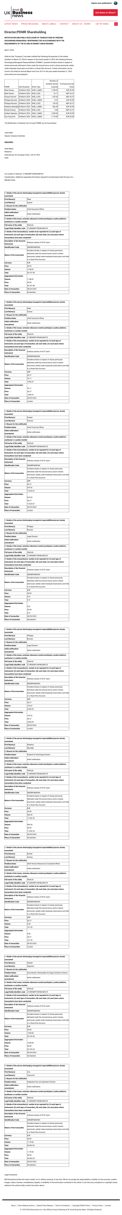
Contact (64, 24)
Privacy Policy (97, 1206)
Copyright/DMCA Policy (81, 1206)
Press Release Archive (26, 1206)
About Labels (49, 24)
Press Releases (29, 24)
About (13, 1206)
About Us (77, 24)
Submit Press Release (45, 1206)
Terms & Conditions (62, 1206)
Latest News (11, 24)
